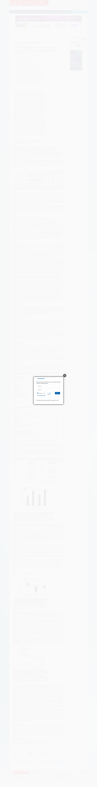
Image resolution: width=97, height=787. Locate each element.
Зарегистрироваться (41, 395)
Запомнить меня (42, 393)
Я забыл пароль (49, 394)
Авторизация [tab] (41, 378)
